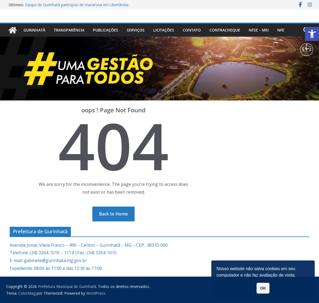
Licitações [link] (163, 30)
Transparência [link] (69, 30)
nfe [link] (280, 30)
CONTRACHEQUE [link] (224, 30)
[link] (312, 34)
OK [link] (263, 288)
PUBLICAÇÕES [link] (105, 30)
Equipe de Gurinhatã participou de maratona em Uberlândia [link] (76, 4)
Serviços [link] (136, 30)
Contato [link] (192, 30)
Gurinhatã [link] (34, 30)
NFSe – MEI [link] (259, 30)
